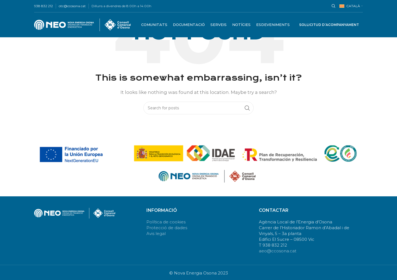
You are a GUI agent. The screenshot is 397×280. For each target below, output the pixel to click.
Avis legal (156, 233)
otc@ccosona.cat (72, 6)
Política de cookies (166, 221)
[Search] (333, 6)
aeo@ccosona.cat (277, 250)
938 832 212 (43, 6)
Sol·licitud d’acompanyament (329, 25)
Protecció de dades (166, 227)
